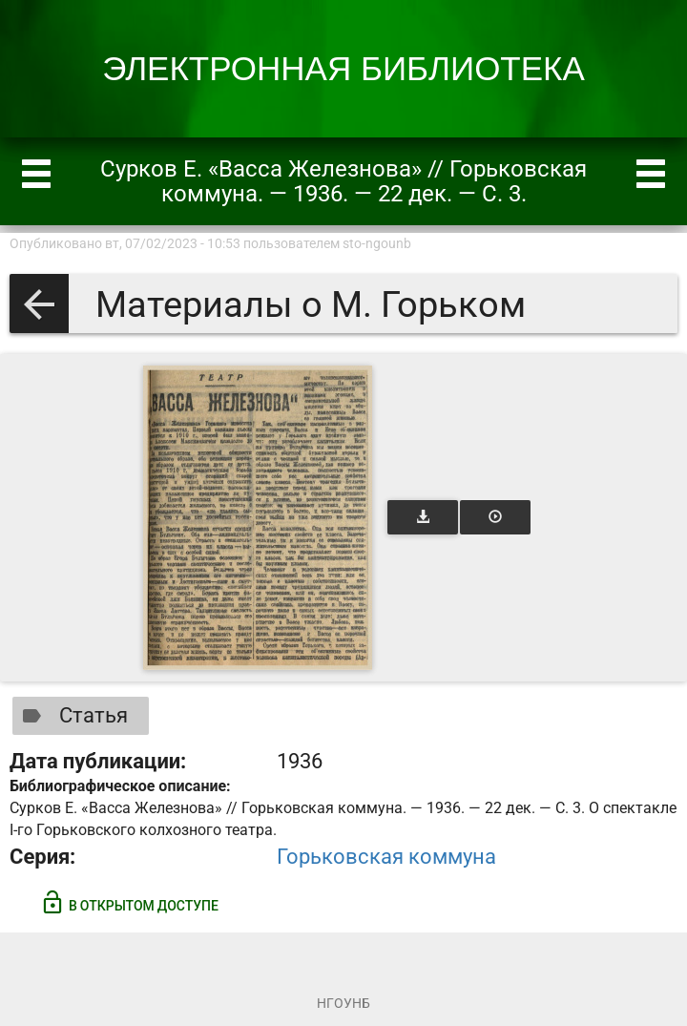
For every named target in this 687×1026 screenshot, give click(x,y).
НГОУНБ (343, 1003)
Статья (71, 716)
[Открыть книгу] (257, 518)
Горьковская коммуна (386, 857)
